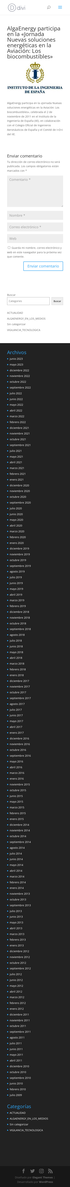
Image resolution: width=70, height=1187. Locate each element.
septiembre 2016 (20, 755)
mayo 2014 (16, 865)
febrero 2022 (18, 422)
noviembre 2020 (20, 491)
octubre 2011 (18, 1026)
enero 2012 (17, 1008)
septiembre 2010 (20, 1078)
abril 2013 (16, 928)
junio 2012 (16, 980)
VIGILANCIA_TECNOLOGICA (23, 330)
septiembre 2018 (20, 629)
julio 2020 (16, 508)
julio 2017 (16, 709)
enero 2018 (17, 675)
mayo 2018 (16, 652)
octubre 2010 (18, 1072)
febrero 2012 (18, 1003)
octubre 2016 (18, 750)
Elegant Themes (42, 1177)
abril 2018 (16, 658)
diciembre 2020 (19, 485)
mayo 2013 (16, 922)
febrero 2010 (18, 1089)
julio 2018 (16, 640)
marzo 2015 (17, 807)
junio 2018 (16, 646)
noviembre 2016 (20, 744)
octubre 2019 (18, 560)
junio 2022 (16, 399)
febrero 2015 (18, 813)
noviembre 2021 (20, 433)
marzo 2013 (17, 934)
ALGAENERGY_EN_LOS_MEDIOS (26, 318)
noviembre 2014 (20, 830)
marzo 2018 (17, 663)
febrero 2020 (18, 537)
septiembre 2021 (20, 445)
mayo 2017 (16, 721)
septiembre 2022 (20, 387)
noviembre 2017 (20, 686)
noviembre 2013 (20, 893)
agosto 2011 (17, 1037)
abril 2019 (16, 594)
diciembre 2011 (19, 1014)
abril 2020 (16, 525)
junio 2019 (16, 583)
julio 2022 (16, 393)
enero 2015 (17, 819)
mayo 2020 (16, 519)
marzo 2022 (17, 416)
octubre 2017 (18, 692)
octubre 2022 (18, 381)
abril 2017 (16, 727)
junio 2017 (16, 715)
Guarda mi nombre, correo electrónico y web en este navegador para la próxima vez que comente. (34, 252)
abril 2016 (16, 767)
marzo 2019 (17, 600)
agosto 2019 (17, 571)
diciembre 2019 (19, 548)
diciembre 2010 (19, 1066)
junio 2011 (16, 1049)
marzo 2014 (17, 876)
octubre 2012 (18, 963)
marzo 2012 (17, 997)
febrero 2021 (18, 474)
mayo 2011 (16, 1054)
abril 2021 (16, 462)
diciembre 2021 (19, 428)
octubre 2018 (18, 623)
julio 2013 (16, 911)
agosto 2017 (17, 704)
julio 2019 (16, 577)
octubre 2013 (18, 899)
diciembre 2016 (19, 738)
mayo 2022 (16, 404)
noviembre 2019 (20, 554)
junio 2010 (16, 1083)
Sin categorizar (16, 324)
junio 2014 (16, 859)
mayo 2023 (16, 364)
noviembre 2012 (20, 957)
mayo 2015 (16, 801)
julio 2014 (16, 853)
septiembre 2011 (20, 1031)
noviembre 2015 (20, 784)
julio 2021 (16, 451)
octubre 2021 (18, 439)
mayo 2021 (16, 456)
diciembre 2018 (19, 612)
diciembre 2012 (19, 951)
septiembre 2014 (20, 842)
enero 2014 (17, 888)
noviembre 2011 (20, 1020)
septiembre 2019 (20, 566)
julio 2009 (16, 1095)
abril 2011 (16, 1060)
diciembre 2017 (19, 681)
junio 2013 (16, 916)
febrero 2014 (18, 882)
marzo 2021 (17, 468)
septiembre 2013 (20, 905)
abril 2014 (16, 870)
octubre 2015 (18, 790)
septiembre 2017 (20, 698)
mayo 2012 (16, 986)
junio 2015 (16, 796)
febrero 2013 (18, 939)
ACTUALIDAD (15, 313)
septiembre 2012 (20, 968)
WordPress (46, 1182)
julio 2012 (16, 974)
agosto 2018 (17, 635)
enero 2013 (17, 945)
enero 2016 (17, 778)
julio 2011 (16, 1043)
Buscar (11, 295)
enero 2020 (17, 543)
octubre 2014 (18, 836)
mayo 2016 (16, 761)
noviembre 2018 (20, 617)
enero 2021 (17, 479)
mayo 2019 (16, 589)
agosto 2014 (17, 847)
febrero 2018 (18, 669)
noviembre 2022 (20, 376)
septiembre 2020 (20, 502)
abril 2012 (16, 991)
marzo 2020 (17, 531)
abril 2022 (16, 410)
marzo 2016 (17, 773)
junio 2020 (16, 514)
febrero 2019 (18, 606)
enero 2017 (17, 732)
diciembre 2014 (19, 825)
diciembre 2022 (19, 370)
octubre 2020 (18, 497)
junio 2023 (16, 358)
